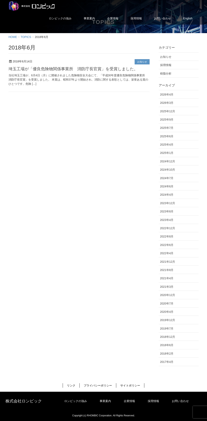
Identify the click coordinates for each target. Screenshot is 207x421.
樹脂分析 (165, 73)
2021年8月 (167, 270)
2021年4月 (167, 278)
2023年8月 (167, 211)
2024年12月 (167, 161)
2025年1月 (167, 152)
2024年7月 (167, 178)
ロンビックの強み (75, 401)
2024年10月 (167, 169)
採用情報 (165, 65)
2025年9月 (167, 119)
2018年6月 (167, 345)
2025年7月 (167, 127)
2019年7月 (167, 328)
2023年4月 (167, 220)
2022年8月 (167, 236)
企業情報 (129, 401)
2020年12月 (167, 295)
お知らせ (142, 61)
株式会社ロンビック (23, 401)
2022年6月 (167, 245)
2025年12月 (167, 111)
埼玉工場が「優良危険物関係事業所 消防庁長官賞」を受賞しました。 (73, 69)
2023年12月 (167, 203)
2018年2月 (167, 353)
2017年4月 (167, 361)
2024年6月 (167, 186)
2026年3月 (167, 102)
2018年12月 (167, 336)
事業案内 (105, 401)
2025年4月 (167, 144)
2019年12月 (167, 320)
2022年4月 (167, 253)
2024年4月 (167, 194)
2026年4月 (167, 94)
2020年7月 (167, 303)
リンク (71, 385)
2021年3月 (167, 286)
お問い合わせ (180, 401)
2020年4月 (167, 311)
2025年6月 (167, 136)
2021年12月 (167, 261)
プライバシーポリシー (98, 385)
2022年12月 (167, 228)
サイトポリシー (130, 385)
